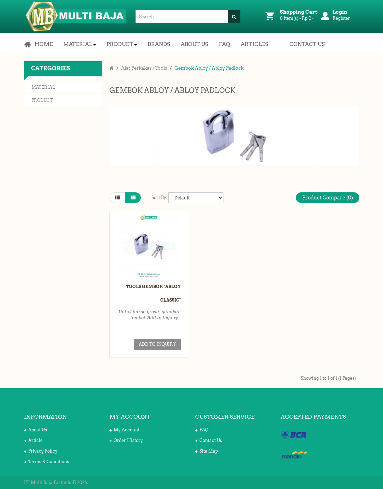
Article (33, 440)
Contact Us (208, 440)
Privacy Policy (41, 451)
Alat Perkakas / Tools (144, 68)
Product (42, 100)
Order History (126, 440)
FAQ (201, 429)
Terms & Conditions (46, 461)
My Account (124, 429)
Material (43, 87)
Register (341, 18)
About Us (35, 429)
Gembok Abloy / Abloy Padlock (209, 68)
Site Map (206, 451)
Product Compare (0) (327, 197)
